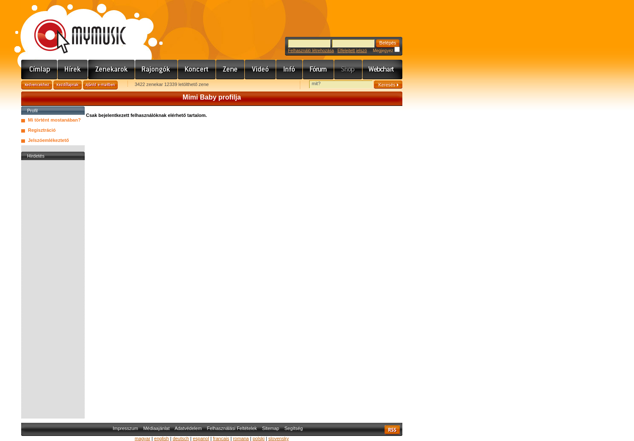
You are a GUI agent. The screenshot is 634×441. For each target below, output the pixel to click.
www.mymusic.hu (73, 27)
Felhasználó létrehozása (311, 50)
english (161, 438)
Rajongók (156, 69)
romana (241, 438)
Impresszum (125, 428)
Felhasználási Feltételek (232, 428)
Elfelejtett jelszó (352, 50)
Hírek (73, 69)
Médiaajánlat (156, 428)
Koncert (197, 69)
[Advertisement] (53, 289)
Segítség (293, 428)
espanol (201, 438)
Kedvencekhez (36, 84)
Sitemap (270, 428)
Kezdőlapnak (67, 84)
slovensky (279, 438)
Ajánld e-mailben (100, 84)
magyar (142, 438)
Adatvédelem (188, 428)
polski (258, 438)
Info (289, 69)
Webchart (382, 69)
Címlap (39, 69)
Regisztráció (41, 130)
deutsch (181, 438)
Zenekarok (111, 69)
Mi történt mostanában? (54, 119)
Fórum (318, 69)
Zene (230, 69)
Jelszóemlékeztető (48, 140)
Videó (260, 69)
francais (221, 438)
